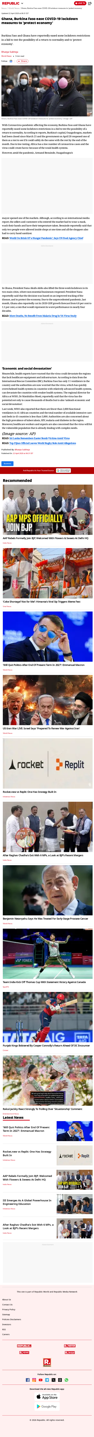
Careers (6, 1334)
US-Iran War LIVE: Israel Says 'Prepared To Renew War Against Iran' (41, 728)
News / (4, 8)
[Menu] (90, 3)
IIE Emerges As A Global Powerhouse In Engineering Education (27, 1202)
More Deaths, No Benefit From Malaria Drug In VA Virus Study (43, 315)
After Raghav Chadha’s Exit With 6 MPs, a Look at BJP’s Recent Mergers (43, 855)
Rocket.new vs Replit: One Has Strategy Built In (29, 792)
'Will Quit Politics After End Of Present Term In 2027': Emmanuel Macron (43, 665)
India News (7, 543)
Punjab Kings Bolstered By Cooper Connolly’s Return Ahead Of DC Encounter (46, 1045)
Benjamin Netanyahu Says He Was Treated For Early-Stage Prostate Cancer (45, 919)
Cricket (5, 1050)
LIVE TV (80, 3)
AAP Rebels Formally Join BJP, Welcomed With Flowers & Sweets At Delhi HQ (45, 538)
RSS (4, 1329)
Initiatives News (9, 797)
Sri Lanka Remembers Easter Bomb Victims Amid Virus (39, 438)
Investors (6, 1324)
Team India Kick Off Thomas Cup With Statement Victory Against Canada (44, 982)
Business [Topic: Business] (7, 463)
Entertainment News (11, 1114)
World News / (14, 8)
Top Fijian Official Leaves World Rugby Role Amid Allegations (42, 443)
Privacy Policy (8, 1309)
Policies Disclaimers (11, 1319)
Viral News (7, 606)
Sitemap (6, 1314)
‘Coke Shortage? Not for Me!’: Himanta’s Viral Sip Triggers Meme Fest (41, 602)
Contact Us (7, 1304)
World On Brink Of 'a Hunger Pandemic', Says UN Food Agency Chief (46, 238)
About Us (6, 1299)
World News (6, 56)
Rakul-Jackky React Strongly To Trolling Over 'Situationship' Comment (42, 1109)
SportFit (6, 987)
